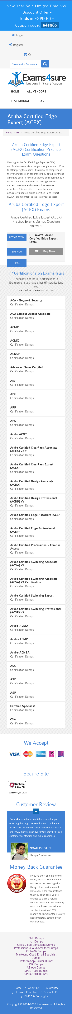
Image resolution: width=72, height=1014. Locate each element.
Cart (42, 101)
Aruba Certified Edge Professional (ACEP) (32, 530)
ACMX (14, 340)
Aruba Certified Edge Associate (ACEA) (35, 515)
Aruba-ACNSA (20, 652)
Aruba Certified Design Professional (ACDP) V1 (33, 500)
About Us (34, 988)
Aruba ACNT (18, 434)
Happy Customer (40, 855)
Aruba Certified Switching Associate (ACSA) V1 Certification (33, 580)
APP (13, 407)
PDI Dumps (36, 964)
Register (16, 45)
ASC (13, 666)
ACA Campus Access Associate (30, 314)
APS (13, 421)
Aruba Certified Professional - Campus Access (35, 547)
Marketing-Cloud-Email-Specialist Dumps (36, 956)
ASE (13, 679)
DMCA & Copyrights (36, 996)
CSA (13, 719)
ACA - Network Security (26, 300)
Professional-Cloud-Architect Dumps (36, 948)
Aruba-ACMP (19, 639)
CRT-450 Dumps (36, 951)
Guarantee (52, 988)
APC (13, 394)
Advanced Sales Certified (26, 367)
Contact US (51, 992)
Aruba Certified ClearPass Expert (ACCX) (31, 466)
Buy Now (49, 251)
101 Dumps (36, 941)
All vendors (36, 91)
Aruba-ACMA (19, 626)
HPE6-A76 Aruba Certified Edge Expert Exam (43, 239)
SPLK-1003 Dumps (36, 971)
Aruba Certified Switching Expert (31, 595)
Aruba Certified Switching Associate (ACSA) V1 (33, 563)
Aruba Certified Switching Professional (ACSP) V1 (35, 610)
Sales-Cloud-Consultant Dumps (36, 945)
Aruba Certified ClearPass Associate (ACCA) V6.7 (33, 449)
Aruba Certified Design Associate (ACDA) (31, 483)
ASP (13, 692)
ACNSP (15, 354)
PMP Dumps (36, 938)
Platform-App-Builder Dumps (36, 961)
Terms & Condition (26, 992)
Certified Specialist (22, 706)
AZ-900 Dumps (36, 967)
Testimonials (21, 101)
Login (17, 35)
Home (15, 91)
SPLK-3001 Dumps (36, 974)
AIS (12, 380)
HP (18, 132)
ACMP (14, 327)
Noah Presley (40, 848)
